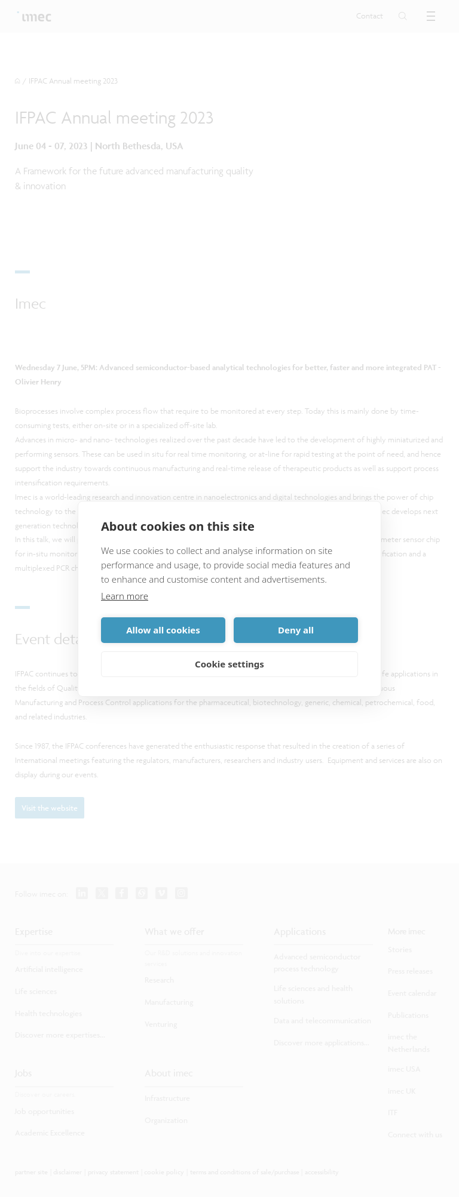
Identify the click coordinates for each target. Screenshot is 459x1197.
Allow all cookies (163, 630)
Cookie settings (229, 664)
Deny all (296, 630)
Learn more (124, 596)
